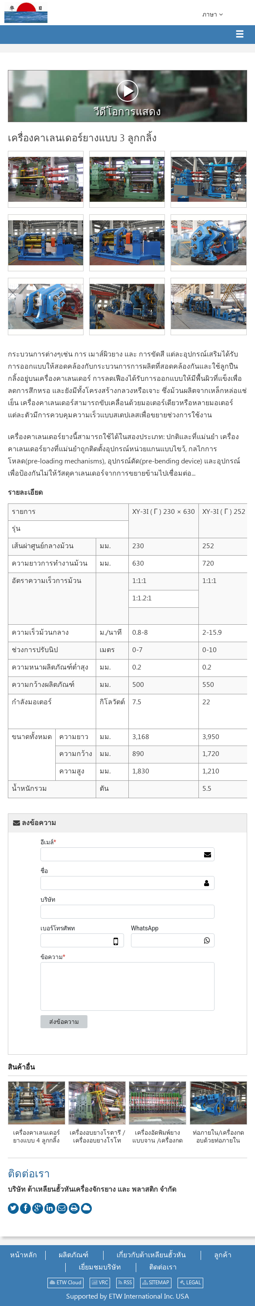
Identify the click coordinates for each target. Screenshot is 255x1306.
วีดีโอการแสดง (127, 98)
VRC (100, 1282)
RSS (125, 1282)
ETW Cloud (65, 1282)
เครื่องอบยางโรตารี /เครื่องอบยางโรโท (97, 1137)
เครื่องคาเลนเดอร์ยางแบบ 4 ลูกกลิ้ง (36, 1137)
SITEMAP (155, 1282)
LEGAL (190, 1282)
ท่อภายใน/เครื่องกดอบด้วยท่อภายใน (218, 1137)
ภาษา (212, 14)
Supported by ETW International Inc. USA (127, 1296)
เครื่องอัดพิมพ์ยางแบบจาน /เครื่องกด (157, 1137)
